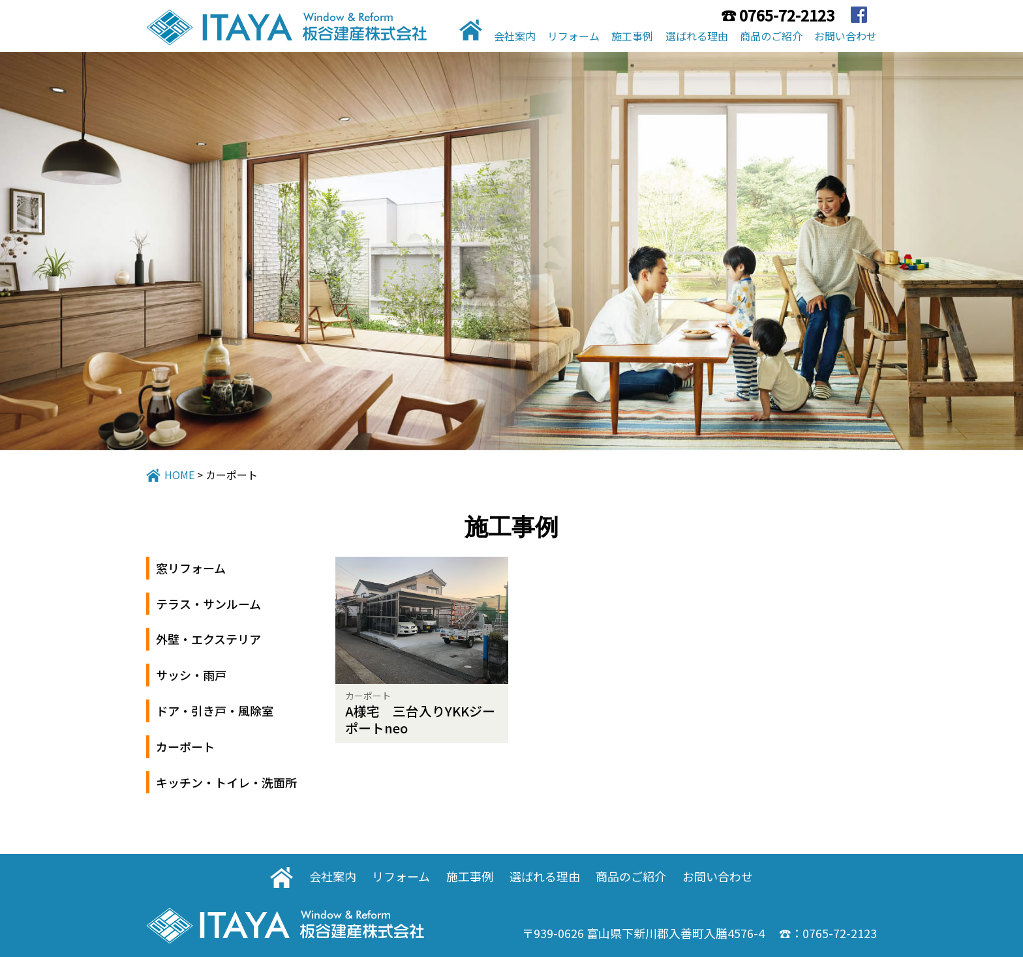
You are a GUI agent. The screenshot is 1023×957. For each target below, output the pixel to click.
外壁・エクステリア (208, 638)
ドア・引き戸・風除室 (214, 710)
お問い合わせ (845, 36)
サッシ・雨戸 (191, 674)
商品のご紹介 (771, 36)
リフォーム (573, 36)
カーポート (185, 746)
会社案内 (515, 36)
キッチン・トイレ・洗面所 (226, 782)
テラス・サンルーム (208, 603)
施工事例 (632, 36)
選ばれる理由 (696, 36)
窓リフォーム (191, 567)
